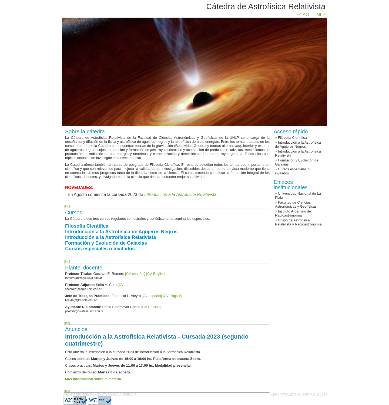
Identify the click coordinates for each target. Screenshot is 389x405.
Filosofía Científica (86, 226)
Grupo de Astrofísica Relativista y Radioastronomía (298, 222)
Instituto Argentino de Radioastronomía (293, 213)
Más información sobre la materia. (93, 379)
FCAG (302, 14)
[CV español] (135, 274)
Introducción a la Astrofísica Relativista (110, 237)
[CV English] (156, 274)
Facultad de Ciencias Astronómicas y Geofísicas (296, 204)
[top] (67, 206)
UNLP (319, 14)
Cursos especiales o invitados (100, 248)
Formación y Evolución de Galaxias (106, 243)
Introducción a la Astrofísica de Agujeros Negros (121, 231)
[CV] (121, 285)
